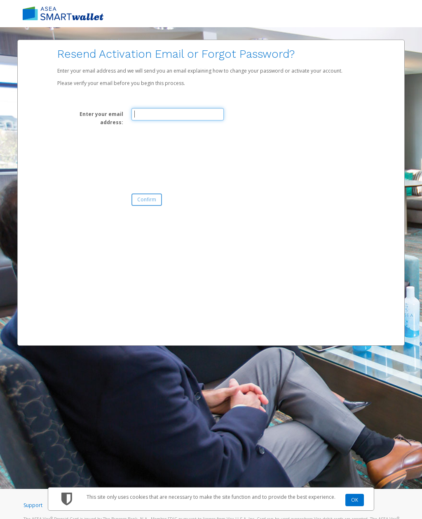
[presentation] (194, 153)
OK (354, 499)
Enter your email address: (101, 118)
